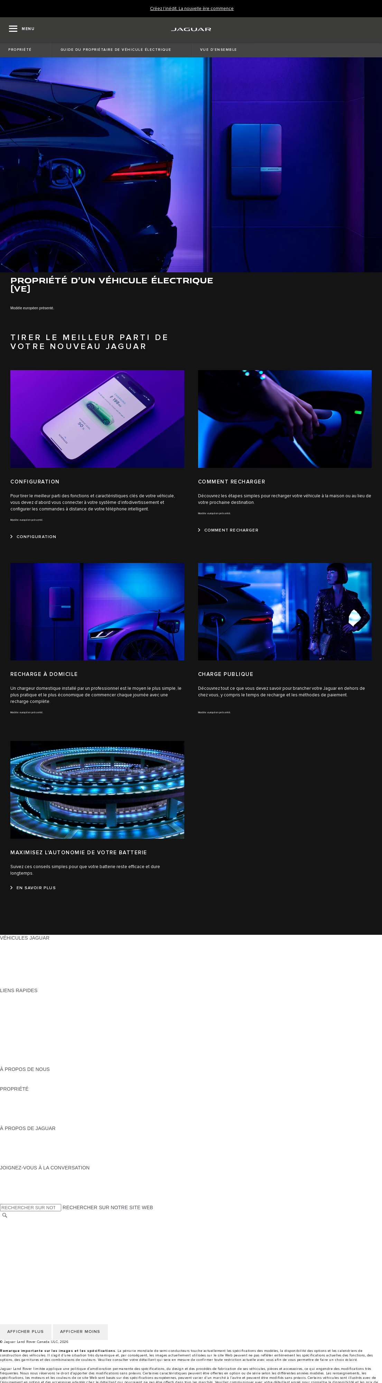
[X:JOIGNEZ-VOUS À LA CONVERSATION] (5, 1200)
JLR (4, 1076)
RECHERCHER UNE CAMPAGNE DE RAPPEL (52, 1122)
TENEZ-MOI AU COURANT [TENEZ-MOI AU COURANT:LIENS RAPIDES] (30, 1030)
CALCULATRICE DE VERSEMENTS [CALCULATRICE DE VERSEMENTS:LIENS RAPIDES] (40, 1010)
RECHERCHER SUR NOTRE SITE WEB (108, 1207)
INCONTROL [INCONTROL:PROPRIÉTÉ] (14, 1102)
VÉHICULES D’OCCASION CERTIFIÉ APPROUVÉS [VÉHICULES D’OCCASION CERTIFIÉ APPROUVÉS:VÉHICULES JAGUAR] (58, 970)
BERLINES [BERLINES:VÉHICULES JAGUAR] (12, 951)
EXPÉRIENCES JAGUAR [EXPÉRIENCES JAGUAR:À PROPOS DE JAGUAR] (28, 1141)
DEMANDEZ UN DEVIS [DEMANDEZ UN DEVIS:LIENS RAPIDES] (26, 1023)
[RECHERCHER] (5, 1215)
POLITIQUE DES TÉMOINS (31, 1235)
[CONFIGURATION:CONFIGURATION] (33, 537)
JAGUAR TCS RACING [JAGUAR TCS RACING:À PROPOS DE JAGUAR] (26, 1148)
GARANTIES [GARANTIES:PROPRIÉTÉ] (14, 1108)
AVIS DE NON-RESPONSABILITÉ (38, 1248)
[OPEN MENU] (22, 29)
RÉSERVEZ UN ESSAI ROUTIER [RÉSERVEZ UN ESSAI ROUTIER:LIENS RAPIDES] (37, 1036)
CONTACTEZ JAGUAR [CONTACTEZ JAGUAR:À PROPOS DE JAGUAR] (25, 1154)
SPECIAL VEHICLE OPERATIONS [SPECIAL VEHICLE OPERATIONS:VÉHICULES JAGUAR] (38, 964)
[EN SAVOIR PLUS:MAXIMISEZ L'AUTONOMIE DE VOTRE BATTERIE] (33, 888)
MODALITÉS (14, 1242)
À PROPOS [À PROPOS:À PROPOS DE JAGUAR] (13, 1135)
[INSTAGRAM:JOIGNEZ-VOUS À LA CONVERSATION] (17, 1174)
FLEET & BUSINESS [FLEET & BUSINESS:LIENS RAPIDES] (23, 1056)
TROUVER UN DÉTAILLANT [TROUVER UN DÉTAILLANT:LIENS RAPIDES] (32, 1016)
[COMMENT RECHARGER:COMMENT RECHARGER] (228, 530)
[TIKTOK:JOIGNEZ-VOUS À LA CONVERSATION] (11, 1181)
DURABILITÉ (14, 1082)
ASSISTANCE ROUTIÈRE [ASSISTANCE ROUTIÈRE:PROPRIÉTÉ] (29, 1115)
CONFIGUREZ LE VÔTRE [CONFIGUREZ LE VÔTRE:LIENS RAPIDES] (29, 1003)
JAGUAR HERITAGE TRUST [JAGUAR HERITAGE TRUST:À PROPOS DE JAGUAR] (32, 1161)
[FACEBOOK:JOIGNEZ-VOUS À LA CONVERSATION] (16, 1194)
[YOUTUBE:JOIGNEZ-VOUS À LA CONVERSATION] (14, 1187)
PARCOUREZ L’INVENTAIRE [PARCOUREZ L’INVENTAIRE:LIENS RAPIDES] (32, 1062)
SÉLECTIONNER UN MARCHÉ (35, 1222)
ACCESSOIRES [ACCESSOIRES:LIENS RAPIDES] (18, 1043)
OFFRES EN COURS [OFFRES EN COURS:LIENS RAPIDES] (24, 997)
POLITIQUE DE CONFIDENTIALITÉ (40, 1229)
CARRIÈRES (14, 1255)
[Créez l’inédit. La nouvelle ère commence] (192, 9)
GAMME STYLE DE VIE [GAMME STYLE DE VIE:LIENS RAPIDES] (27, 1049)
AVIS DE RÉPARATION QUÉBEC (37, 1268)
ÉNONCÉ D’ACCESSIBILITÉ (32, 1261)
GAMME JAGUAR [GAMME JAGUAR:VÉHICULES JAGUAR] (20, 944)
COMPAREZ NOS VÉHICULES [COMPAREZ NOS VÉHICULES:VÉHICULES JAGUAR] (34, 977)
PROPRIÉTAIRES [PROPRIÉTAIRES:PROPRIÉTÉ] (20, 1095)
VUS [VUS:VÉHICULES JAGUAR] (5, 957)
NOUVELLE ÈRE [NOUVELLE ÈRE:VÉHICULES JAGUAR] (19, 984)
